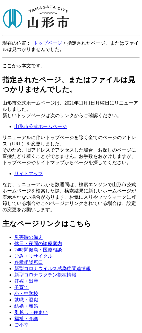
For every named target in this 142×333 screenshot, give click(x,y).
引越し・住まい (31, 312)
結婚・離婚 (26, 306)
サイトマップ (28, 173)
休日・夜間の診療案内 (38, 243)
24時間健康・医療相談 (38, 249)
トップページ (47, 43)
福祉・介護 (26, 318)
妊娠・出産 (26, 281)
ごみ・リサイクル (33, 256)
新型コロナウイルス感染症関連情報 (52, 268)
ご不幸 (21, 324)
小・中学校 (26, 293)
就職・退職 (26, 299)
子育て (21, 287)
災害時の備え (28, 237)
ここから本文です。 (23, 65)
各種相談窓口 (28, 262)
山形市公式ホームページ (40, 126)
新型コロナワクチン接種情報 (45, 274)
